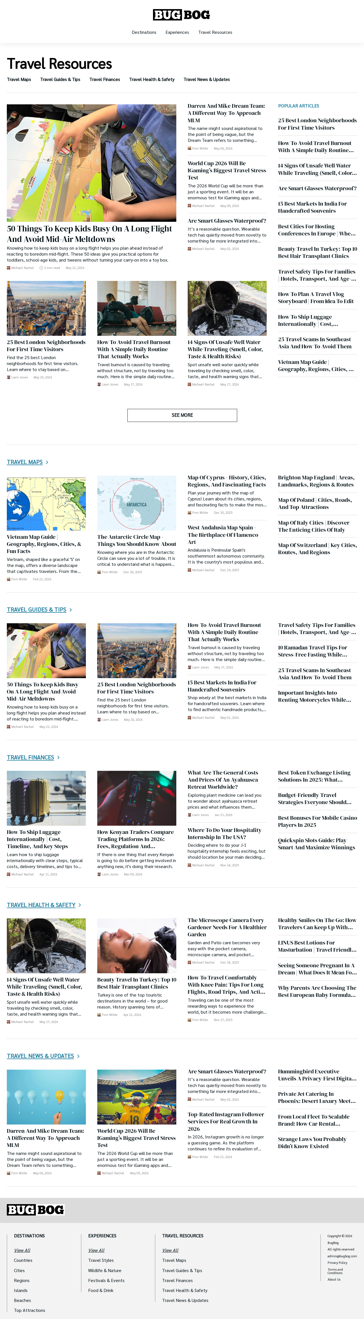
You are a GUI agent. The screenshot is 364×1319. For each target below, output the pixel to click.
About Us (334, 1279)
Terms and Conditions (335, 1271)
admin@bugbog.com (342, 1256)
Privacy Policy (337, 1262)
